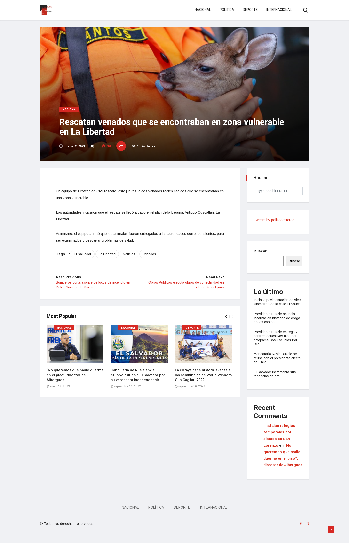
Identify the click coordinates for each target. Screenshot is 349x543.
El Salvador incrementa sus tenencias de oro (275, 378)
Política (225, 9)
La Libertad (110, 255)
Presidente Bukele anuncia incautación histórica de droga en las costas (277, 322)
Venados (152, 255)
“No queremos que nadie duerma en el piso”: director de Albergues (75, 376)
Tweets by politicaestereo (274, 220)
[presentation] (225, 318)
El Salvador (86, 255)
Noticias (132, 255)
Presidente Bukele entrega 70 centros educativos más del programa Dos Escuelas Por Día (277, 342)
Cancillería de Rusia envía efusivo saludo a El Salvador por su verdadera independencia (138, 376)
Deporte (248, 9)
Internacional (277, 9)
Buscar (260, 251)
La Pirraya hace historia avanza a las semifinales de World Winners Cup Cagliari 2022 (204, 376)
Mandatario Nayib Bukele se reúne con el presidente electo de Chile (277, 362)
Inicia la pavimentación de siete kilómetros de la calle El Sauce (276, 304)
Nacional (201, 9)
